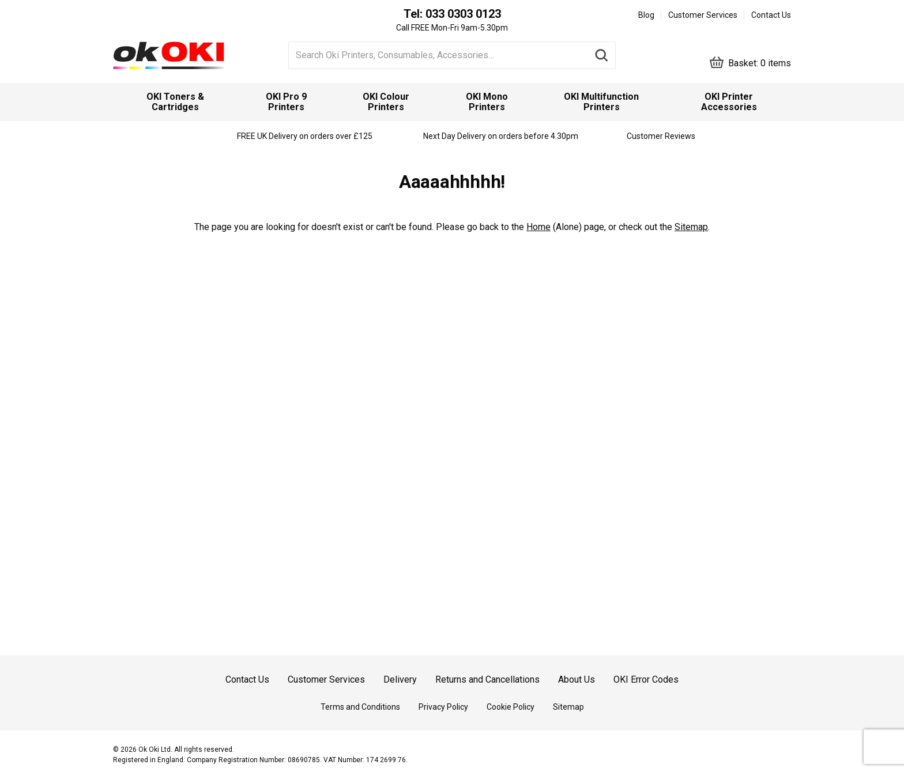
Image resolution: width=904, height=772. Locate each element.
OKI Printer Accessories (729, 101)
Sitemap (691, 226)
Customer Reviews (661, 136)
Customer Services (702, 15)
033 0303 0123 (463, 14)
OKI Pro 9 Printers (286, 101)
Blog (646, 15)
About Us (576, 679)
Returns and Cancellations (487, 679)
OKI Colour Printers (386, 101)
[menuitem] (175, 102)
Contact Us (771, 15)
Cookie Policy (510, 706)
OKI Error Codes (646, 679)
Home (538, 226)
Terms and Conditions (360, 706)
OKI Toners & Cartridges (175, 101)
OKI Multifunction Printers (601, 101)
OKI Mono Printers (487, 101)
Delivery (400, 679)
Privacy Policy (443, 706)
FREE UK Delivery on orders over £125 (304, 136)
